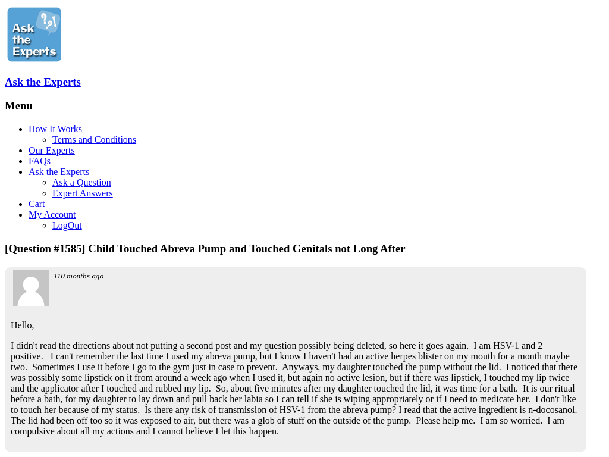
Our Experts (52, 150)
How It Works (55, 129)
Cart (37, 204)
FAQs (40, 161)
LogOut (67, 225)
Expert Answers (82, 193)
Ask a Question (81, 182)
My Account (52, 214)
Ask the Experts (43, 82)
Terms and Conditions (94, 139)
